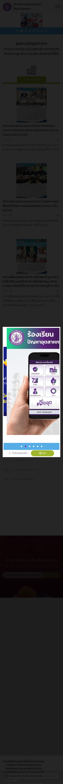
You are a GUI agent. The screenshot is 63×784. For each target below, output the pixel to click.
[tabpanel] (29, 381)
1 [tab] (21, 446)
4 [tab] (33, 446)
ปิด (42, 453)
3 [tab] (29, 446)
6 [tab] (41, 446)
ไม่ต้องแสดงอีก (20, 453)
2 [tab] (25, 446)
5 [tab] (37, 446)
